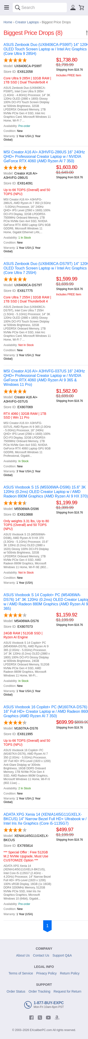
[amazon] (57, 1017)
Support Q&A (62, 955)
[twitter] (40, 1017)
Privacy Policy (46, 973)
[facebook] (31, 1017)
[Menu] (6, 7)
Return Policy (70, 973)
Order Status (16, 991)
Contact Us (41, 955)
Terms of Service (20, 973)
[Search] (17, 7)
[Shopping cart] (81, 7)
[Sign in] (73, 7)
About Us (23, 955)
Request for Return (67, 991)
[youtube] (48, 1017)
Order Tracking (39, 991)
